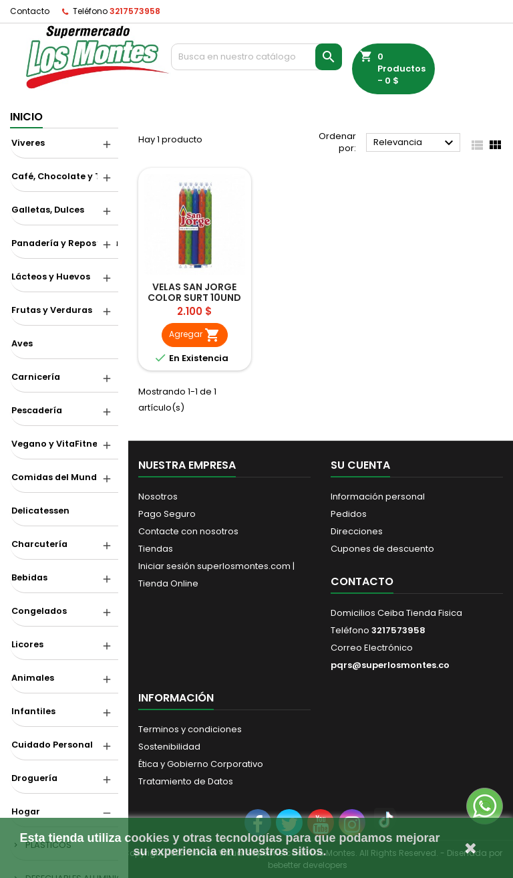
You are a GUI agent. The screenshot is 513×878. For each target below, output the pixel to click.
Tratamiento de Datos (185, 781)
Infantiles (33, 711)
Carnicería (35, 376)
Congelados (39, 611)
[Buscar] (256, 56)
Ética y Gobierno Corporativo (200, 764)
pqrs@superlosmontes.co (390, 665)
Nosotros (158, 496)
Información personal (378, 496)
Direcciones (357, 531)
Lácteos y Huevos (50, 276)
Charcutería (39, 544)
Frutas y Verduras (51, 310)
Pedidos (349, 514)
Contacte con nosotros (188, 531)
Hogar (25, 811)
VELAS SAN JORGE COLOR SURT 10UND (194, 292)
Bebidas (29, 577)
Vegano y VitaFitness (59, 443)
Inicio (26, 116)
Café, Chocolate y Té (58, 176)
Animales (32, 677)
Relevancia (415, 143)
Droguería (34, 778)
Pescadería (36, 410)
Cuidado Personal (52, 744)
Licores (27, 644)
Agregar (194, 335)
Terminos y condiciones (190, 729)
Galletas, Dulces (47, 209)
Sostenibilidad (169, 746)
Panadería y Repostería (64, 243)
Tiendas (155, 548)
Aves (22, 343)
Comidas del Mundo (57, 477)
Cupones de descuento (382, 548)
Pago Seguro (167, 514)
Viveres (28, 142)
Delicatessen (40, 510)
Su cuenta (360, 465)
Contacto (29, 11)
